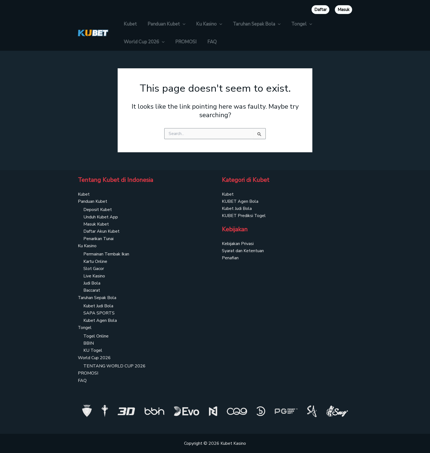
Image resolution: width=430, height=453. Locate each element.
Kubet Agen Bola (100, 320)
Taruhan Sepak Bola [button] (252, 24)
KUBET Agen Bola (240, 201)
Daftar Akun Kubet (101, 231)
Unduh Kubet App (100, 217)
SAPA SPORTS (99, 313)
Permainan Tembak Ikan (106, 254)
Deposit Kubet (97, 210)
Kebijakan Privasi (238, 244)
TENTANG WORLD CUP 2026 (114, 366)
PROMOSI (183, 42)
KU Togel (92, 350)
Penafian (230, 258)
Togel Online (96, 336)
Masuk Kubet (96, 224)
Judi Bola (91, 283)
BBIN (88, 343)
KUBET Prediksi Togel (244, 216)
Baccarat (91, 290)
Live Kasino (94, 276)
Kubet (129, 24)
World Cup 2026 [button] (143, 42)
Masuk (343, 9)
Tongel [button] (295, 24)
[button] (180, 24)
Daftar (320, 9)
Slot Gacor (93, 269)
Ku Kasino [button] (206, 24)
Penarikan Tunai (98, 239)
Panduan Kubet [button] (164, 24)
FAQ (208, 42)
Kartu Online (95, 261)
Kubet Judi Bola (98, 306)
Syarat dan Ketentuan (243, 251)
